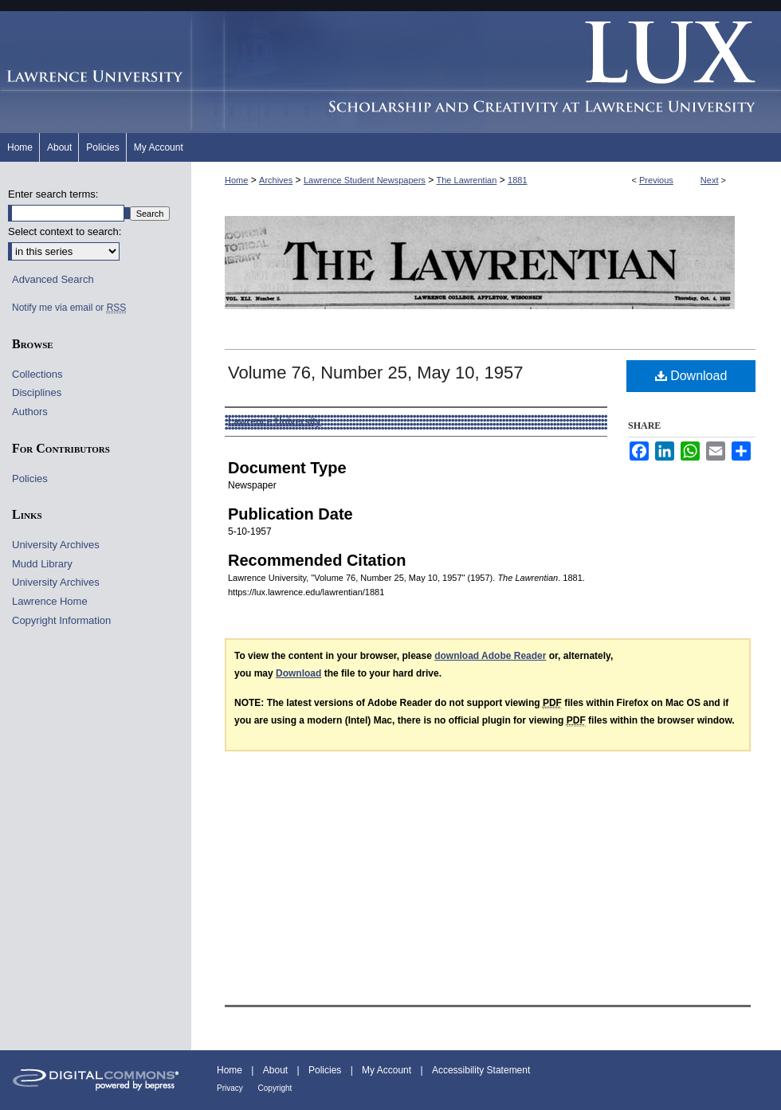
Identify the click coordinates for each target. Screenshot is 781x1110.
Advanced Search (53, 279)
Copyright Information (61, 620)
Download (691, 375)
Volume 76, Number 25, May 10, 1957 (376, 372)
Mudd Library (42, 564)
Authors (30, 412)
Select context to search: (64, 231)
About (277, 1070)
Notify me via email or (69, 307)
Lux (486, 72)
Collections (37, 374)
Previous (656, 180)
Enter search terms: (53, 194)
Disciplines (36, 392)
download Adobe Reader (490, 655)
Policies (30, 478)
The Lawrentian (467, 180)
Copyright (275, 1088)
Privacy (231, 1088)
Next (710, 180)
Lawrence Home (50, 601)
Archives (275, 180)
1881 (517, 180)
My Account (388, 1070)
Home (236, 180)
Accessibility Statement (481, 1070)
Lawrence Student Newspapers (365, 180)
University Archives (56, 545)
